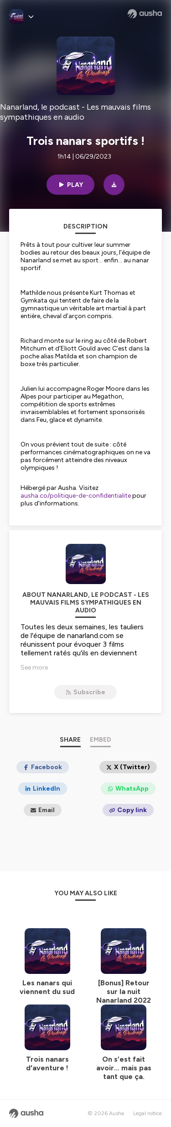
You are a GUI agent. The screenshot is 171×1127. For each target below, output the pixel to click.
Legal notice (147, 1113)
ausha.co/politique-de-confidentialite (76, 496)
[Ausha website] (145, 13)
